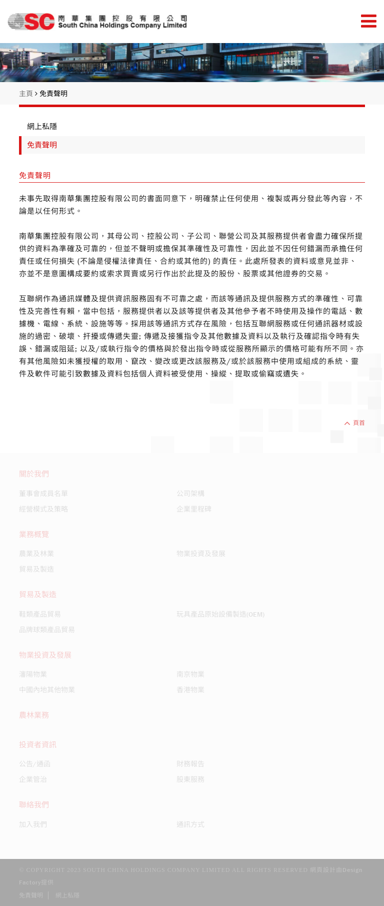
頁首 (354, 423)
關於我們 (34, 474)
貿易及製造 (37, 595)
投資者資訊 (37, 745)
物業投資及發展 (45, 655)
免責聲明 (54, 93)
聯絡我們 (34, 805)
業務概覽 (34, 535)
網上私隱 (42, 127)
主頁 (28, 93)
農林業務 (34, 715)
